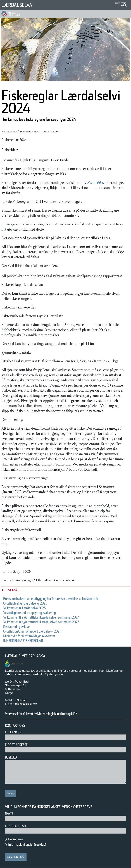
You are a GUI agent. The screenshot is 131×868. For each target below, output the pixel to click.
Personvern (15, 839)
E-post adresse (16, 745)
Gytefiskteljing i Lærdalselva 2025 (25, 603)
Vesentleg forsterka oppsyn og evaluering (29, 612)
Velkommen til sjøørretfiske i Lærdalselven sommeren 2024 (41, 617)
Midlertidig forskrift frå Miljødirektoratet (29, 636)
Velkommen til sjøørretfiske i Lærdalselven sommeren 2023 (41, 622)
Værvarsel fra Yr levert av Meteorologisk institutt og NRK (41, 714)
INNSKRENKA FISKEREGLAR (23, 640)
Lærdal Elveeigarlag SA (25, 656)
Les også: (11, 590)
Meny (117, 3)
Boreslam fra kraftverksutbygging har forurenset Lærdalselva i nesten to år (50, 598)
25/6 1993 (95, 182)
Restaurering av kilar (16, 626)
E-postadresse (16, 826)
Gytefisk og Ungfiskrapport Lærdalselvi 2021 (32, 631)
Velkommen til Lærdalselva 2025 (24, 608)
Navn (9, 813)
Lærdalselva (16, 5)
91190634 (19, 700)
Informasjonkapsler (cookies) (27, 844)
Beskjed (11, 757)
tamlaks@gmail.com (26, 704)
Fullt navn (13, 732)
